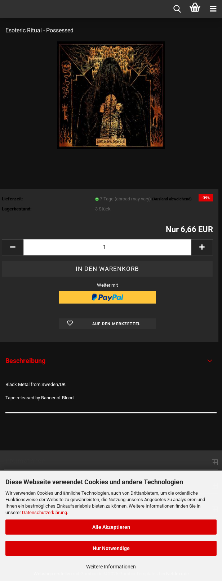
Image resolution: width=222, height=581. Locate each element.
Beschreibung (25, 360)
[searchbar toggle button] (177, 9)
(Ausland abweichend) (172, 199)
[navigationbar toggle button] (213, 9)
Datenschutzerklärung (44, 512)
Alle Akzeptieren (111, 527)
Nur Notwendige (111, 548)
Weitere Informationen (111, 566)
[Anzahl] (107, 247)
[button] (12, 247)
